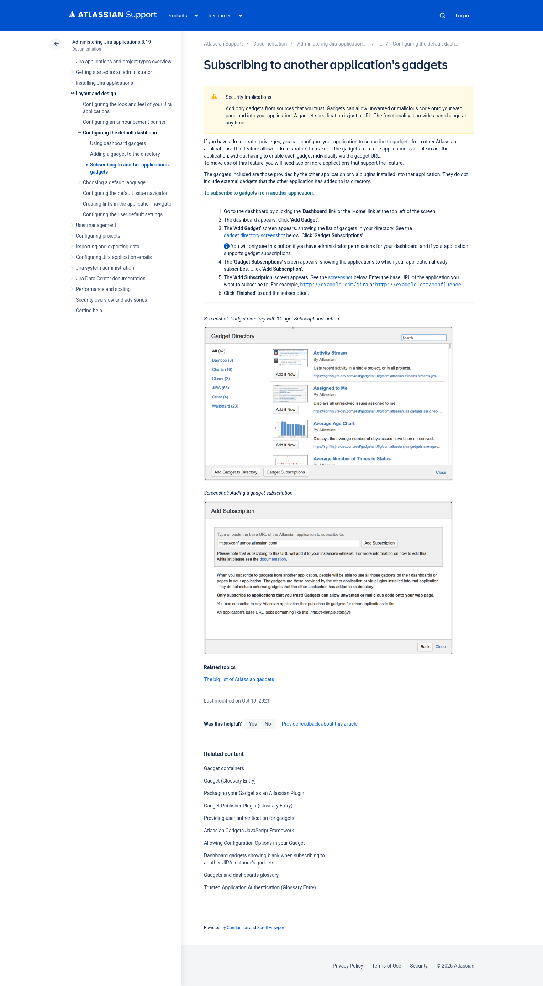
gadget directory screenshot (254, 235)
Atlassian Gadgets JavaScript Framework (249, 830)
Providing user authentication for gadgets (249, 818)
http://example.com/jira (334, 284)
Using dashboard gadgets (118, 143)
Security (419, 966)
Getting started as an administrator (114, 72)
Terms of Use (386, 966)
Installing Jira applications (104, 83)
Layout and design (96, 93)
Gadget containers (224, 768)
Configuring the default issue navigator (125, 193)
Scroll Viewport (271, 927)
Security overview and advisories (111, 300)
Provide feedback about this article (320, 724)
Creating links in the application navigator (128, 204)
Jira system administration (105, 268)
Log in (462, 15)
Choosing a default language (114, 182)
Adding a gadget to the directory (125, 154)
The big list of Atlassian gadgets (239, 679)
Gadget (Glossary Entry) (230, 781)
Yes (253, 724)
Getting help (89, 310)
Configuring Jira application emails (114, 257)
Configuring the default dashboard (121, 133)
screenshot (340, 277)
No (268, 724)
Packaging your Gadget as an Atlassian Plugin (254, 793)
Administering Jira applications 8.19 (111, 42)
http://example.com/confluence (418, 284)
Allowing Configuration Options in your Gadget (254, 843)
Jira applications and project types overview (124, 61)
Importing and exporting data (107, 246)
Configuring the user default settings (123, 214)
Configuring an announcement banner (124, 122)
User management (96, 225)
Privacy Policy (348, 966)
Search (442, 15)
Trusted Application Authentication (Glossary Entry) (260, 887)
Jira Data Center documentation (111, 278)
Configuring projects (98, 236)
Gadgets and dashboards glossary (241, 875)
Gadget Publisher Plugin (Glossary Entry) (248, 806)
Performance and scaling (103, 289)
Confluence (237, 927)
